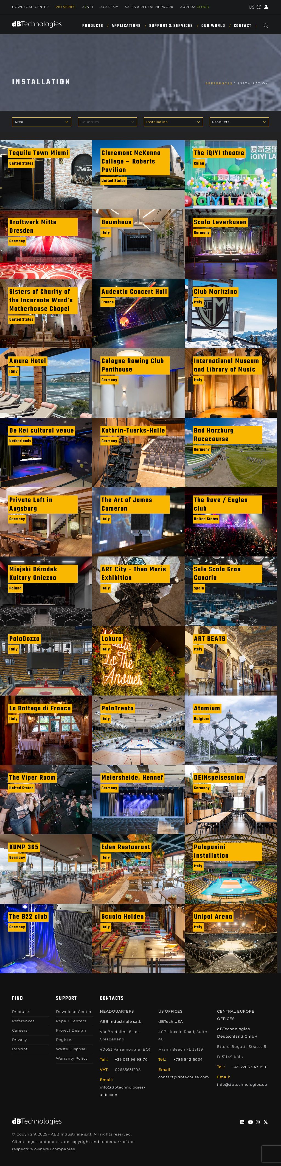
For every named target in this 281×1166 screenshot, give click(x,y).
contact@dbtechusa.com (183, 1077)
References (219, 83)
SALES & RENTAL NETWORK (149, 7)
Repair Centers (71, 1021)
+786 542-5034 (188, 1059)
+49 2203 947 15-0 (250, 1067)
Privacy (19, 1039)
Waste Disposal (71, 1049)
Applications (126, 26)
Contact (242, 26)
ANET (88, 7)
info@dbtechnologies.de (242, 1084)
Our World (213, 26)
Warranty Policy (72, 1058)
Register (64, 1039)
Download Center (30, 7)
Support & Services (171, 26)
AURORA (194, 7)
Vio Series (65, 7)
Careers (19, 1030)
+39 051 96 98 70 (131, 1059)
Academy (109, 7)
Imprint (20, 1049)
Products (92, 26)
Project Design (71, 1030)
